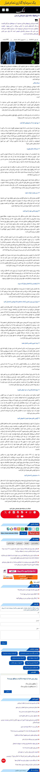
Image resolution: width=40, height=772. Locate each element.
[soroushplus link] (18, 512)
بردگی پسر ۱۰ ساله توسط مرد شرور (29, 727)
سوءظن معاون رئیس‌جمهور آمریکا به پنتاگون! (26, 735)
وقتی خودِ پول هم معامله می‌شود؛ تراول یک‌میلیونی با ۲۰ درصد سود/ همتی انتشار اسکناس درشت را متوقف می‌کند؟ (20, 550)
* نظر (37, 629)
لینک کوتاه (34, 533)
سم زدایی (19, 543)
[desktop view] (7, 10)
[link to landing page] (20, 10)
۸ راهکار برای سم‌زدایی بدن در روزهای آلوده (27, 598)
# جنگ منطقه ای (33, 658)
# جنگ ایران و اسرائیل (18, 658)
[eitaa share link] (18, 529)
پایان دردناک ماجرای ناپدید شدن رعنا (28, 712)
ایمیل (37, 621)
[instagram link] (13, 512)
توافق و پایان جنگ (30, 684)
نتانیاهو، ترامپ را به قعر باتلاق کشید (28, 716)
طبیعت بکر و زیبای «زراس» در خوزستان (28, 752)
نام (38, 613)
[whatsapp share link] (22, 529)
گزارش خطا (36, 582)
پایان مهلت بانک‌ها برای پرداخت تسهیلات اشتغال (25, 744)
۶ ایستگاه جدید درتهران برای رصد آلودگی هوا (26, 761)
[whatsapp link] (30, 512)
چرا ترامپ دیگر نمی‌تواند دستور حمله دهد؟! (26, 765)
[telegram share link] (29, 529)
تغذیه (26, 543)
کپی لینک (23, 533)
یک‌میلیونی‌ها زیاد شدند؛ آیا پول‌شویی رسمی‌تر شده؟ (24, 731)
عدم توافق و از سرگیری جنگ (28, 687)
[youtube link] (22, 516)
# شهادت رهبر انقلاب (16, 663)
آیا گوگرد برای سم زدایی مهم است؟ (29, 594)
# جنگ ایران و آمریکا (32, 663)
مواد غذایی (11, 543)
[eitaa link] (9, 512)
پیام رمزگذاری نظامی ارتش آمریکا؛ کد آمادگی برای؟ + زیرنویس (22, 756)
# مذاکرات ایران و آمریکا (31, 668)
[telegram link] (26, 512)
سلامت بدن (35, 543)
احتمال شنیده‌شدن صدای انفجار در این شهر (27, 708)
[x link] (5, 512)
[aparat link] (18, 516)
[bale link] (22, 512)
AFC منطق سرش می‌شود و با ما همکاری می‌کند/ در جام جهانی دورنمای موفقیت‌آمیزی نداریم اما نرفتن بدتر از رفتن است (20, 563)
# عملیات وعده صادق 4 (9, 653)
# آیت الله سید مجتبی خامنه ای (29, 653)
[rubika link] (34, 512)
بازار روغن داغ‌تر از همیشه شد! (30, 748)
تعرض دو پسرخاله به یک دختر (30, 739)
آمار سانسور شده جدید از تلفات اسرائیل (27, 703)
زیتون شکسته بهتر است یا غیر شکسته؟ (28, 590)
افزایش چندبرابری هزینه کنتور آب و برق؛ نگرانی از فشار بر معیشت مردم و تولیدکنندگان (20, 721)
